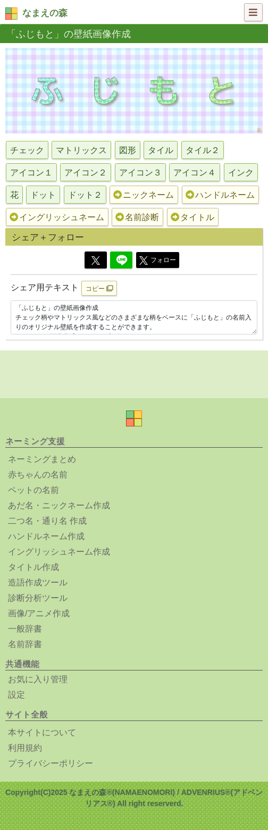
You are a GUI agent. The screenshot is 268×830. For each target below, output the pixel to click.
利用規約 (25, 747)
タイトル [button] (192, 217)
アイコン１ (31, 172)
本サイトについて (42, 732)
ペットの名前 (33, 489)
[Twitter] (96, 260)
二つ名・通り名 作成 (47, 520)
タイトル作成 (33, 567)
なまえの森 (45, 13)
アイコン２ (85, 172)
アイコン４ (194, 172)
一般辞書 (25, 628)
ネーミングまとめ (42, 459)
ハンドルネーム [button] (220, 194)
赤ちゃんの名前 (38, 474)
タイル (160, 150)
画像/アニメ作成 (39, 613)
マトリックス (81, 150)
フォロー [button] (157, 260)
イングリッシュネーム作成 (59, 551)
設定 (16, 694)
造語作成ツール (38, 582)
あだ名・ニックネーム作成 (59, 505)
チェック (27, 150)
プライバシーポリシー (50, 763)
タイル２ (203, 150)
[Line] (121, 260)
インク (241, 172)
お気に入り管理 (38, 679)
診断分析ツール (38, 597)
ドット (43, 194)
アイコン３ (140, 172)
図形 (127, 150)
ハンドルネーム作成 (46, 536)
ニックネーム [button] (143, 194)
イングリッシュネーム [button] (57, 217)
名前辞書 (25, 644)
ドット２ (85, 194)
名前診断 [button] (137, 217)
